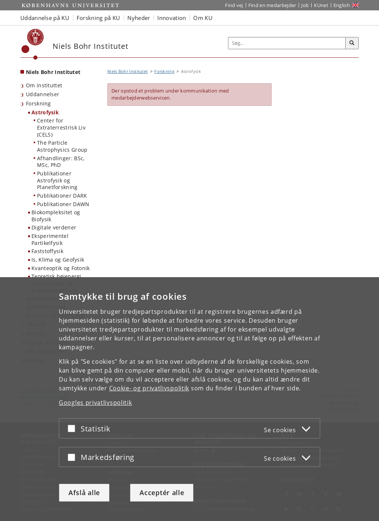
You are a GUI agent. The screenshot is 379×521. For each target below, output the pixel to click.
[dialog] (189, 399)
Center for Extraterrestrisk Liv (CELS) (61, 127)
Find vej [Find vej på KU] (234, 5)
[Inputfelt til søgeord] (287, 43)
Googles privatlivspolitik (95, 403)
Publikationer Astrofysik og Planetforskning (57, 180)
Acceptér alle (162, 492)
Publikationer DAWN (63, 204)
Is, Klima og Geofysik (57, 259)
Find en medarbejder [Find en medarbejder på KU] (272, 5)
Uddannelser (42, 94)
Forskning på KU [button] (98, 17)
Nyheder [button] (138, 17)
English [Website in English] (341, 5)
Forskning (38, 103)
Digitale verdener (53, 227)
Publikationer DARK (62, 195)
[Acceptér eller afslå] (73, 428)
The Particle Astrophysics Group (62, 146)
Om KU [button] (202, 17)
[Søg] (352, 43)
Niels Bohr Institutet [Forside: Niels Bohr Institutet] (53, 71)
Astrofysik (45, 112)
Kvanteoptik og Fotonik (60, 268)
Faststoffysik (47, 251)
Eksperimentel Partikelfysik (49, 239)
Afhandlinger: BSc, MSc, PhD (60, 162)
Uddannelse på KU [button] (44, 17)
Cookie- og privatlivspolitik (149, 388)
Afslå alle (84, 492)
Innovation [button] (171, 17)
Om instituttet (44, 85)
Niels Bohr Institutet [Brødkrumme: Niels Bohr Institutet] (127, 71)
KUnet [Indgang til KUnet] (321, 5)
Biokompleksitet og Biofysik (55, 216)
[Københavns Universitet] (32, 44)
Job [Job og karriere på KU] (305, 5)
